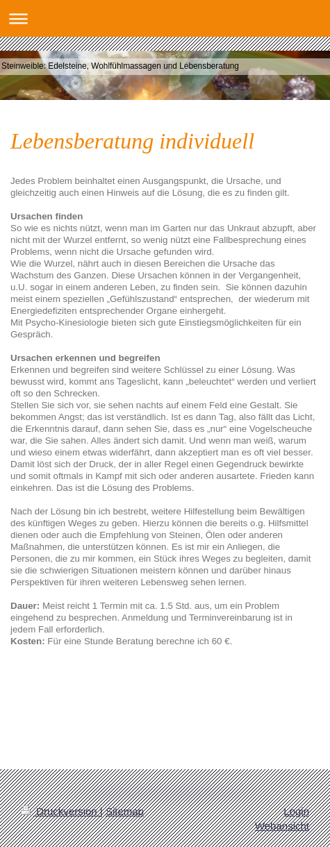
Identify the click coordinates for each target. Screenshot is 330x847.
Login (296, 811)
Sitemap (125, 811)
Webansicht (282, 826)
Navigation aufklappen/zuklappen (165, 18)
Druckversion (60, 811)
